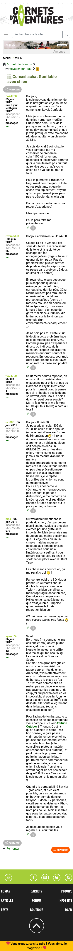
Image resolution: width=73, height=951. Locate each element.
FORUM (36, 901)
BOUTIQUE (36, 910)
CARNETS (36, 891)
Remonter (12, 848)
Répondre (60, 850)
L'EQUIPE (66, 891)
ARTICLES (7, 901)
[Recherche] (37, 34)
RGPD (68, 910)
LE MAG (5, 891)
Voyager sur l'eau (20, 69)
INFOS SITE (65, 901)
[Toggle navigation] (6, 34)
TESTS (4, 910)
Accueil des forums (19, 64)
